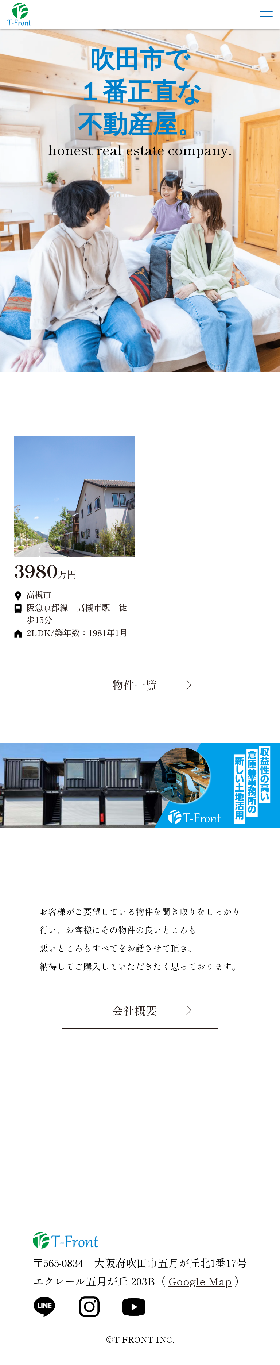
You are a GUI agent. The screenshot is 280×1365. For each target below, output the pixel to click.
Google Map (200, 1280)
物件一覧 (134, 684)
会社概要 (134, 1010)
